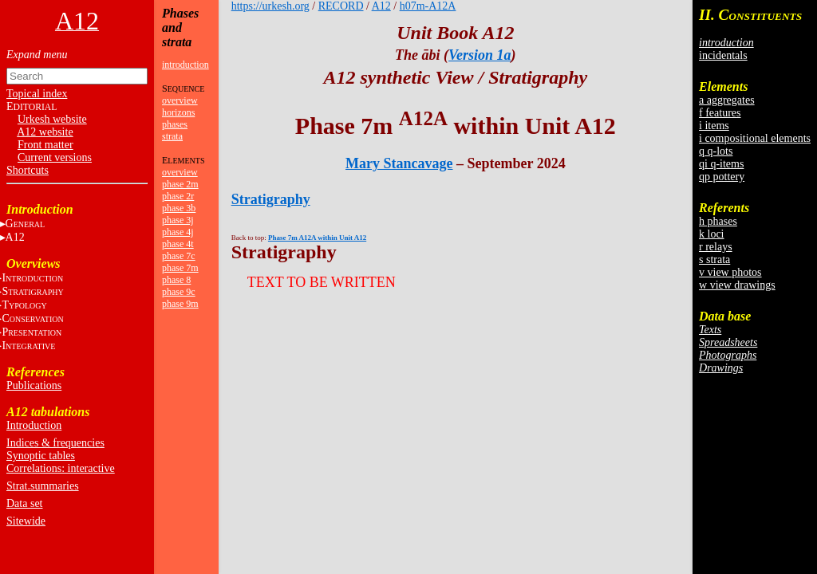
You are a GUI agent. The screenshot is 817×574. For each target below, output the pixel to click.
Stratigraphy (270, 199)
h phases (718, 221)
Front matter (45, 145)
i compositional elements (755, 138)
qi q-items (721, 164)
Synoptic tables (40, 456)
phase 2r (178, 196)
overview (180, 100)
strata (172, 136)
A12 (381, 6)
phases (174, 124)
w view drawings (737, 285)
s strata (714, 259)
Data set (24, 503)
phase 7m (180, 267)
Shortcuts (27, 170)
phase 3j (178, 220)
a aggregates (727, 100)
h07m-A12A (428, 6)
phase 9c (178, 291)
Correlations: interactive (60, 468)
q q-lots (715, 151)
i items (714, 126)
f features (719, 113)
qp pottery (721, 177)
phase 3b (178, 208)
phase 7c (178, 255)
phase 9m (180, 303)
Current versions (55, 157)
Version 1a (479, 55)
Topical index (36, 94)
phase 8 (176, 279)
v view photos (730, 272)
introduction (185, 64)
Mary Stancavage (398, 163)
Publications (33, 385)
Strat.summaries (42, 486)
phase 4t (178, 244)
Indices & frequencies (55, 443)
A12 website (45, 132)
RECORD (341, 6)
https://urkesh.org (270, 6)
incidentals (723, 55)
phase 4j (178, 232)
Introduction (33, 425)
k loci (711, 234)
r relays (715, 247)
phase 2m (180, 184)
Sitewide (25, 521)
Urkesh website (52, 119)
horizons (178, 112)
